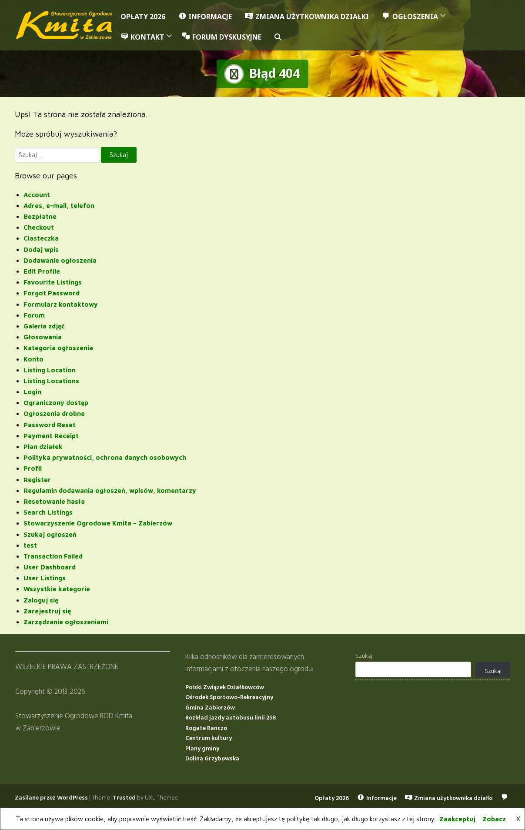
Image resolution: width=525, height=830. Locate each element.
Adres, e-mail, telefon (58, 205)
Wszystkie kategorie (56, 588)
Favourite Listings (52, 282)
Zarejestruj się (47, 611)
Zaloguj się (40, 599)
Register (37, 479)
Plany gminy (202, 748)
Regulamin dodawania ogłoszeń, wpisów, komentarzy (109, 490)
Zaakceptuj (457, 819)
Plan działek (43, 446)
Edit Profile (41, 271)
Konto (33, 358)
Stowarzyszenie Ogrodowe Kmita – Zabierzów (97, 523)
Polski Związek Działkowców (224, 687)
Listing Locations (51, 381)
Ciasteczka (41, 238)
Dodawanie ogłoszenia (60, 260)
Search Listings (48, 512)
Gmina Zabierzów (210, 708)
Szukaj (363, 656)
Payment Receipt (51, 435)
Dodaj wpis (41, 249)
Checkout (38, 227)
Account (36, 194)
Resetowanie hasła (54, 501)
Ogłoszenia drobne (54, 413)
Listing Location (49, 369)
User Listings (44, 578)
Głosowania (42, 337)
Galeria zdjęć (44, 326)
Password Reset (49, 424)
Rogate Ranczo (206, 728)
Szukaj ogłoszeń (50, 534)
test (30, 545)
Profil (32, 468)
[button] (278, 37)
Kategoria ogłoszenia (58, 347)
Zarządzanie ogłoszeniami (65, 622)
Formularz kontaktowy (60, 304)
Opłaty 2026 (142, 16)
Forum (34, 314)
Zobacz (494, 819)
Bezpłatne (40, 216)
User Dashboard (49, 567)
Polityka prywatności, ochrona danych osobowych (104, 457)
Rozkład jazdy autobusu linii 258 (230, 718)
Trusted (124, 798)
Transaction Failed (53, 556)
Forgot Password (51, 293)
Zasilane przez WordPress (51, 798)
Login (32, 391)
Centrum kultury (208, 738)
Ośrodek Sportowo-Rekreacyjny (229, 698)
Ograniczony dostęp (55, 402)
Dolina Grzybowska (212, 759)
